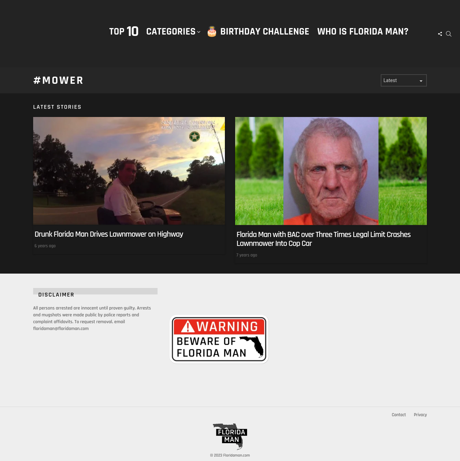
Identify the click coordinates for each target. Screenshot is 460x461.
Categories (171, 38)
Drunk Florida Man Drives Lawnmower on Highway (109, 234)
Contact (399, 415)
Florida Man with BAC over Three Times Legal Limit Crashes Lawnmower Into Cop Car (323, 239)
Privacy (420, 415)
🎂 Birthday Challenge (257, 31)
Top (123, 31)
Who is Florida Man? (362, 31)
